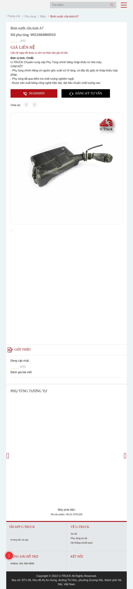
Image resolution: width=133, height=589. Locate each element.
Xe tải (74, 533)
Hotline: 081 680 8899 (22, 563)
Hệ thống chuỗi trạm (82, 542)
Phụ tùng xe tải (79, 538)
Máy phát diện (66, 509)
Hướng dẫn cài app (19, 540)
